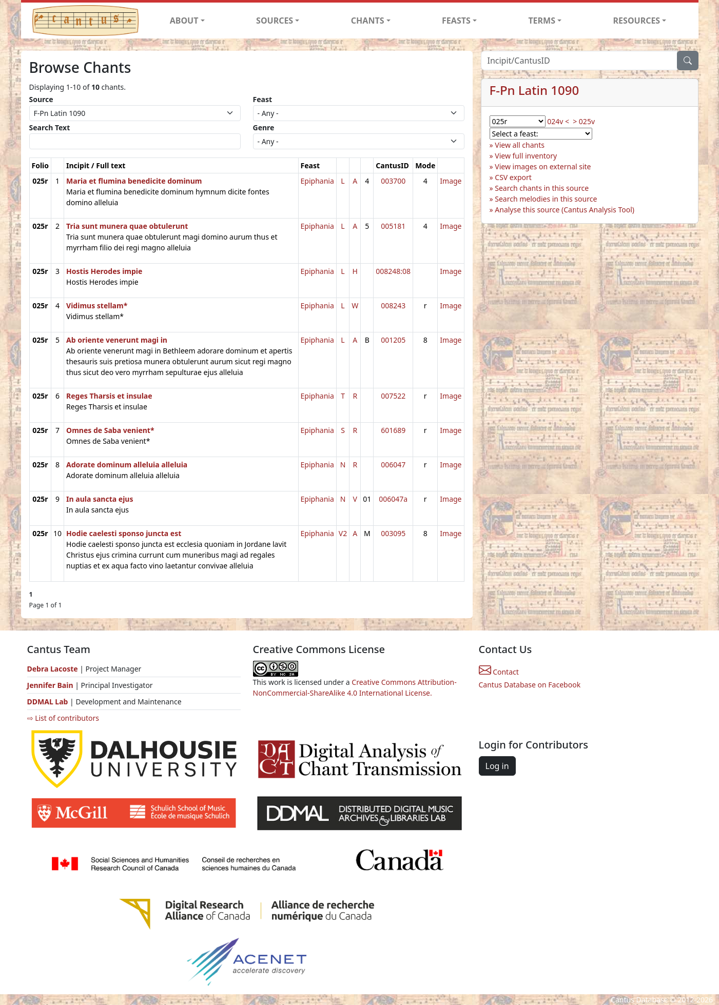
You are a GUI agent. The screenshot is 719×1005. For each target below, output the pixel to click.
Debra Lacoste (52, 669)
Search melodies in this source (546, 199)
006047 (393, 464)
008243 (393, 305)
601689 (393, 430)
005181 (393, 226)
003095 (393, 533)
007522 (393, 396)
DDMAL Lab (47, 701)
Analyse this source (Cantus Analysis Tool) (564, 209)
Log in (497, 766)
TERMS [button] (541, 20)
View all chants (520, 145)
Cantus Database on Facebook (530, 684)
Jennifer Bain (51, 685)
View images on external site (543, 166)
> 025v (584, 121)
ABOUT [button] (184, 20)
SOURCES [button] (274, 20)
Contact (499, 672)
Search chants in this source (542, 188)
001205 (393, 340)
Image (450, 181)
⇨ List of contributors (63, 718)
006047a (393, 499)
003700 (393, 181)
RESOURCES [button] (636, 20)
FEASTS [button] (456, 20)
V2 (343, 533)
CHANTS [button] (367, 20)
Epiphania (317, 181)
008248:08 (393, 271)
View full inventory (526, 156)
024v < (558, 121)
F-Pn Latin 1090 (534, 90)
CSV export (513, 177)
